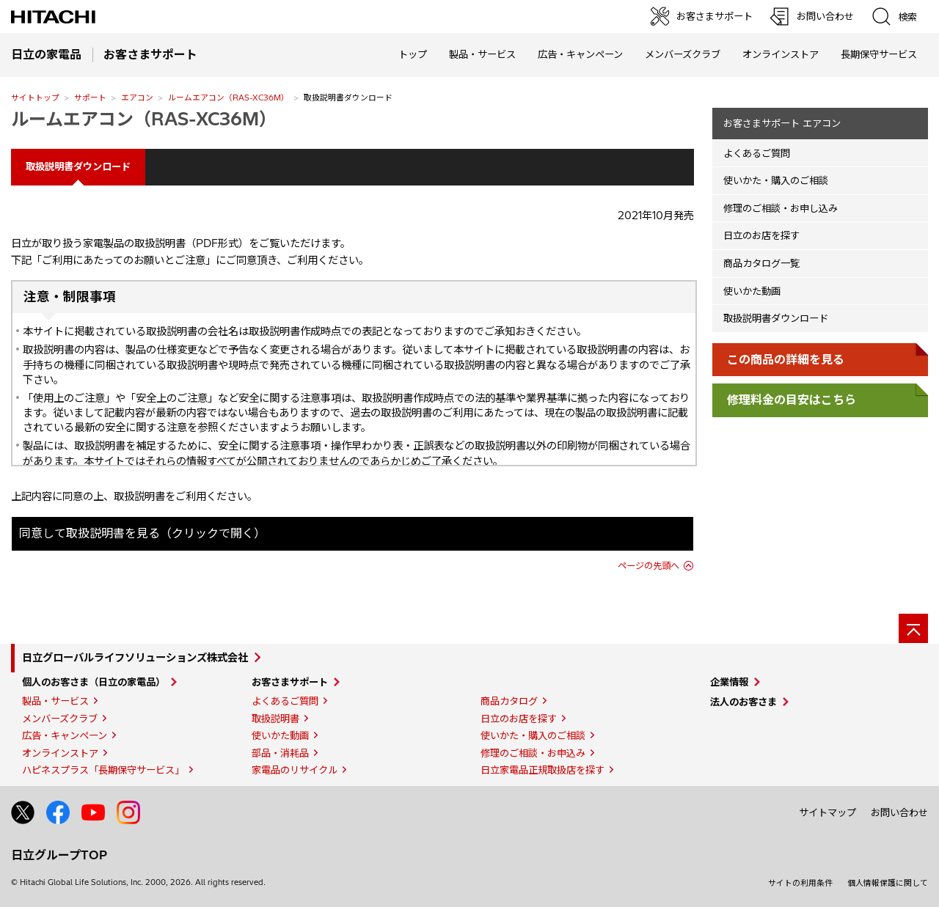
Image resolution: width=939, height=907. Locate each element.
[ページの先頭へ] (913, 628)
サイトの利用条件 (800, 883)
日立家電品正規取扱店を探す (542, 770)
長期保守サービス (879, 54)
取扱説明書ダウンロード (775, 318)
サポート (90, 97)
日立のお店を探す (761, 235)
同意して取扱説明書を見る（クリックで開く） (142, 533)
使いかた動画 (752, 291)
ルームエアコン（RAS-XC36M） (228, 97)
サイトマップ (827, 812)
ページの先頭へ (648, 565)
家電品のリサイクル (294, 770)
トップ (412, 54)
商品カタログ (509, 701)
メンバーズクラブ (682, 54)
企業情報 (729, 682)
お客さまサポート (290, 682)
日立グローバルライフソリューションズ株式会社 (135, 657)
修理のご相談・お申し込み (780, 208)
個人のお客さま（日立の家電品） (93, 682)
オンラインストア (780, 54)
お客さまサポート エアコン (782, 123)
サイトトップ (35, 97)
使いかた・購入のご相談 (775, 180)
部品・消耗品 (280, 753)
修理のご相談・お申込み (533, 753)
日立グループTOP (59, 855)
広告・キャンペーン (64, 735)
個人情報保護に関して (887, 883)
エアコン (137, 97)
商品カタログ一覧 (761, 263)
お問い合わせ (899, 812)
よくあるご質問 (756, 153)
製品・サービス (55, 701)
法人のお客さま (743, 702)
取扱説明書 (275, 718)
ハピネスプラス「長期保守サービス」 (103, 770)
